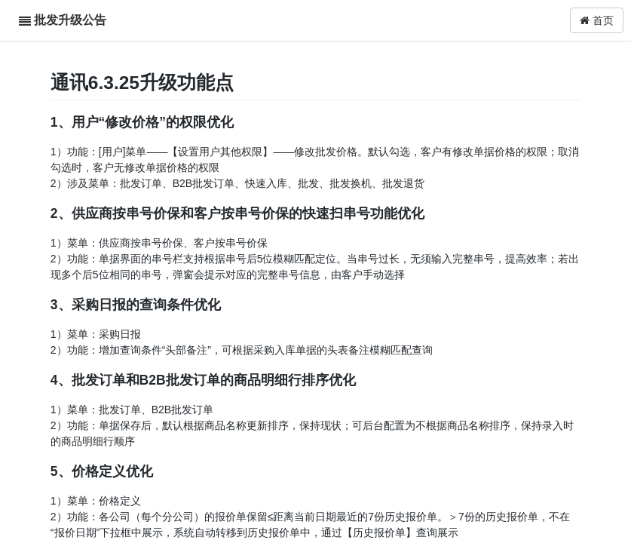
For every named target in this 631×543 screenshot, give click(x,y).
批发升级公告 (70, 20)
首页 (597, 20)
